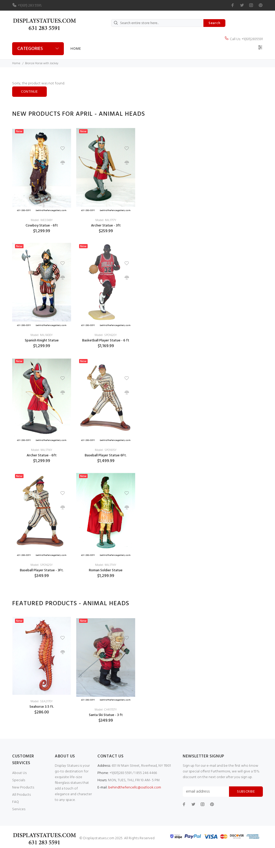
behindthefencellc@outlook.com (134, 788)
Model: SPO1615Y (106, 450)
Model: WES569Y (42, 220)
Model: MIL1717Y (105, 220)
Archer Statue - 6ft (42, 455)
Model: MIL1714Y (105, 565)
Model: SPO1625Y (41, 565)
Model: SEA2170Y (41, 701)
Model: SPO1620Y (106, 335)
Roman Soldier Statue (106, 570)
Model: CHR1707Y (106, 709)
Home (76, 49)
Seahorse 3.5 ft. (41, 707)
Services (18, 809)
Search (214, 23)
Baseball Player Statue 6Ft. (106, 455)
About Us (19, 773)
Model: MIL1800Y (41, 335)
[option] (42, 356)
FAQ (15, 802)
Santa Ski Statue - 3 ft (106, 715)
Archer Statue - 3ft (106, 226)
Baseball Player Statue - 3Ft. (42, 570)
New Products (23, 788)
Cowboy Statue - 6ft (42, 226)
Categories (30, 49)
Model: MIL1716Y (41, 450)
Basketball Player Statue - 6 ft (105, 340)
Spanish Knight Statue (42, 340)
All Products (21, 795)
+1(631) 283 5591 (29, 6)
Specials (18, 780)
